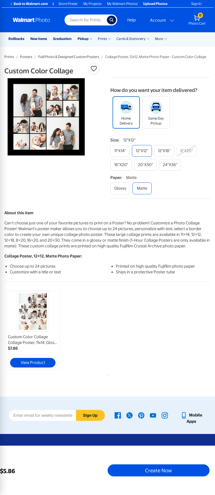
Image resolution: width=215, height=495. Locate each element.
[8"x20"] (186, 151)
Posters (26, 57)
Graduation (62, 39)
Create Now (158, 470)
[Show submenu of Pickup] (91, 38)
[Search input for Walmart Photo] (85, 20)
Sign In (196, 4)
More (159, 39)
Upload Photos (155, 4)
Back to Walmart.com (29, 4)
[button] (94, 68)
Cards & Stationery (131, 39)
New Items (38, 39)
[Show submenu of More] (165, 38)
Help (131, 20)
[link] (33, 330)
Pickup (83, 39)
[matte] (142, 188)
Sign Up (90, 415)
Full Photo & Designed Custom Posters (68, 57)
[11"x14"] (120, 151)
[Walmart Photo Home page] (33, 20)
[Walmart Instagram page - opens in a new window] (164, 415)
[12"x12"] (142, 151)
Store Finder (68, 4)
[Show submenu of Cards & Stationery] (148, 38)
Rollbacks (16, 39)
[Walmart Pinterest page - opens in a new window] (141, 415)
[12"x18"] (164, 151)
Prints (102, 39)
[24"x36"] (170, 165)
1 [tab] (106, 374)
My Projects (92, 4)
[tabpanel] (38, 330)
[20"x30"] (145, 165)
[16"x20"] (121, 165)
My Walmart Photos (122, 4)
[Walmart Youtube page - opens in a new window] (153, 415)
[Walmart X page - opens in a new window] (129, 415)
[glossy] (120, 188)
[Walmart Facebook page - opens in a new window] (117, 415)
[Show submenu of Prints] (109, 38)
